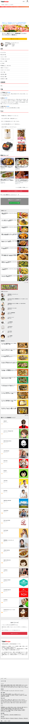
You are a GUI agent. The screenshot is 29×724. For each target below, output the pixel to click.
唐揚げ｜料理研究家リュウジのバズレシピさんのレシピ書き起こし (9, 213)
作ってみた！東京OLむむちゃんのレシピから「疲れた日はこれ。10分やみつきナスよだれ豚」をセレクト (9, 362)
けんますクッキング (11, 317)
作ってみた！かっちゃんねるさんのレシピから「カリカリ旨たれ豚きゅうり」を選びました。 (9, 385)
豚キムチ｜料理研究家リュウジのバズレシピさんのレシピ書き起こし (9, 248)
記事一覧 (26, 415)
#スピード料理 (17, 22)
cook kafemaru (10, 326)
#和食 (3, 22)
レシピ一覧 (26, 282)
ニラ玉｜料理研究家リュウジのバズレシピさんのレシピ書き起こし (9, 269)
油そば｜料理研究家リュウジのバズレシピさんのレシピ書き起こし (9, 227)
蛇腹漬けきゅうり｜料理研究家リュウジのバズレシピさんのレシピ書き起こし (9, 262)
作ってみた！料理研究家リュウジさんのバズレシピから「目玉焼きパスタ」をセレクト (9, 356)
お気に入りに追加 (14, 38)
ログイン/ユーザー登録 (14, 202)
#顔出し (25, 22)
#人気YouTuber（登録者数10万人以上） (9, 23)
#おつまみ (13, 22)
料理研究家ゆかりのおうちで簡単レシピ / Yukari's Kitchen (16, 303)
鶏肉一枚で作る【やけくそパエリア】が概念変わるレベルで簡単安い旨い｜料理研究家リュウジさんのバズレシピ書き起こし (9, 255)
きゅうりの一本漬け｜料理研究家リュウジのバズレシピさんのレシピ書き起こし (9, 276)
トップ (2, 678)
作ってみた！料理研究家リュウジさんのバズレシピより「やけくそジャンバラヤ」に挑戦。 (9, 393)
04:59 (8, 106)
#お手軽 (24, 23)
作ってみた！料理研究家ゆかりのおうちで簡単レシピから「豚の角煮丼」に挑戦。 (9, 343)
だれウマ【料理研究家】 (11, 312)
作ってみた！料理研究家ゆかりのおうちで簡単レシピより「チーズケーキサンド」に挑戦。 (9, 401)
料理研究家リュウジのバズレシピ (12, 42)
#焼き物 (9, 22)
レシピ (5, 678)
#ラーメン (6, 22)
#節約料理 (22, 22)
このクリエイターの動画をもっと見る (14, 191)
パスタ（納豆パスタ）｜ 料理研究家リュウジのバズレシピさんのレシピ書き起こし (9, 220)
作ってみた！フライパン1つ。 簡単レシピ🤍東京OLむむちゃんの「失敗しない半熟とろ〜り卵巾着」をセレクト (9, 408)
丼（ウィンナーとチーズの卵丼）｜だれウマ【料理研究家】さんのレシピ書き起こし (9, 241)
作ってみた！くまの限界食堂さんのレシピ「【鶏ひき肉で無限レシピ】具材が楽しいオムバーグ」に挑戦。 (9, 370)
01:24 (9, 92)
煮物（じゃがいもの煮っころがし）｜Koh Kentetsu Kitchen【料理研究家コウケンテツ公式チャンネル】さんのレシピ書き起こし (9, 234)
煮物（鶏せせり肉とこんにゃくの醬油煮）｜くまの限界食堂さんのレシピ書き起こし (21, 167)
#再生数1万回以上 (19, 23)
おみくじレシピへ (14, 633)
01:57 (6, 98)
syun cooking (10, 331)
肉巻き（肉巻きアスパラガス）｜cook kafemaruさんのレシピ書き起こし (7, 180)
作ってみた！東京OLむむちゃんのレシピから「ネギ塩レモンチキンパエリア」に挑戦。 (9, 350)
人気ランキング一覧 (24, 618)
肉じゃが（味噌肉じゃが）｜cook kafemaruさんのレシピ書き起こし (7, 166)
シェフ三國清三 (10, 335)
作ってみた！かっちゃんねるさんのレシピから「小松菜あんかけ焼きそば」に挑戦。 (9, 378)
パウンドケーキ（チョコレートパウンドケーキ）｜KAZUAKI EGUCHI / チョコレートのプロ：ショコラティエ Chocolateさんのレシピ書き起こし (21, 180)
